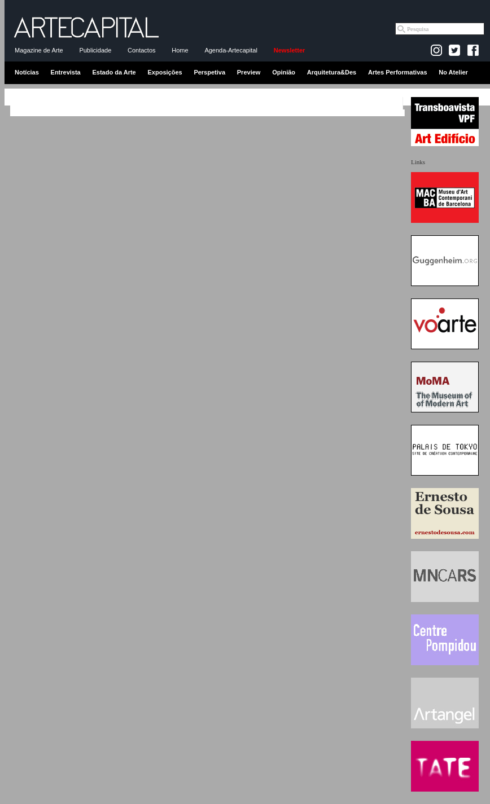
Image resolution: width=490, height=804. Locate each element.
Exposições (164, 72)
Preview (249, 72)
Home (180, 50)
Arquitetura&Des (331, 72)
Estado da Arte (114, 72)
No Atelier (453, 72)
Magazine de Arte (39, 50)
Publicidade (95, 50)
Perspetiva (209, 72)
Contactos (142, 50)
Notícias (27, 72)
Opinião (283, 72)
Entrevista (66, 72)
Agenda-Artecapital (230, 50)
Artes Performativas (397, 72)
